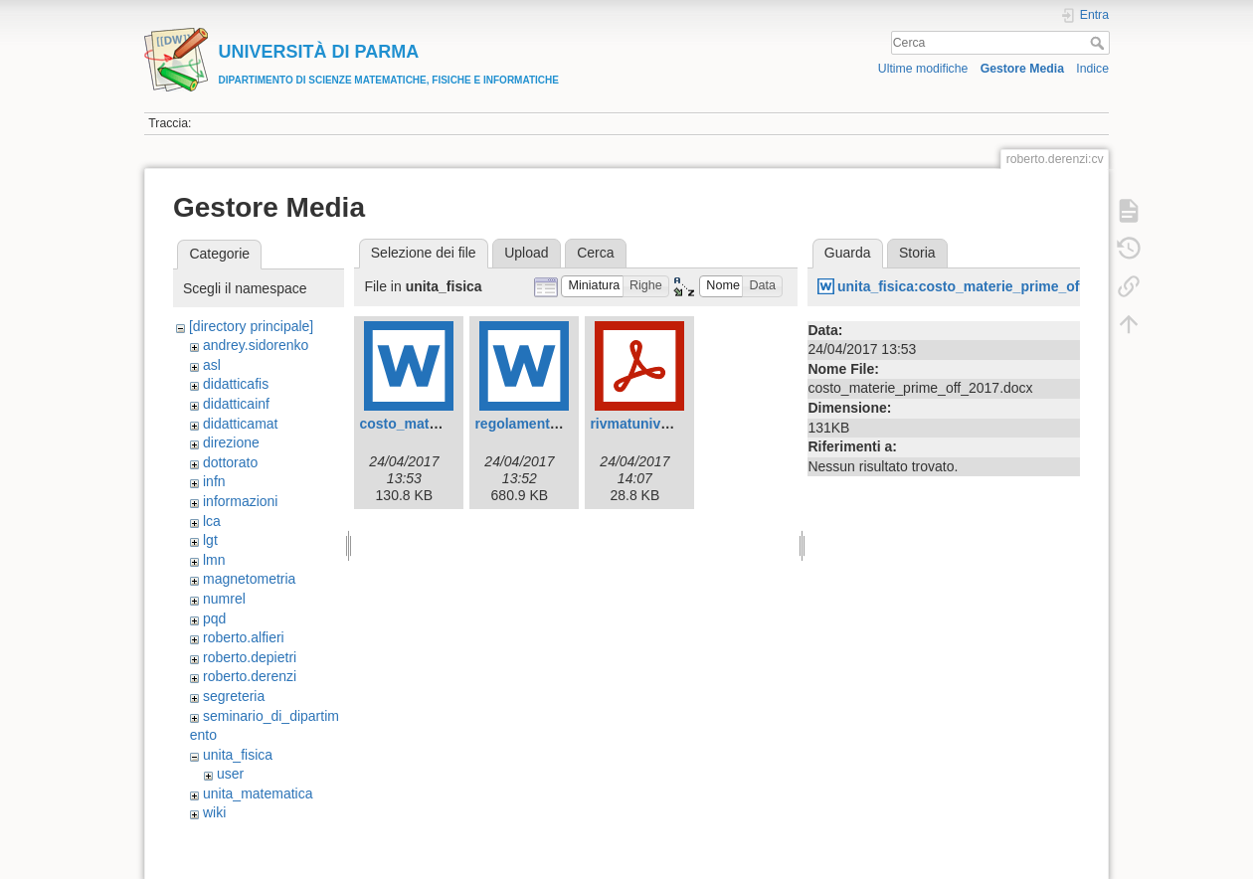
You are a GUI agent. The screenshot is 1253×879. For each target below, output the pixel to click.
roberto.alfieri (243, 637)
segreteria (234, 696)
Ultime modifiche (923, 69)
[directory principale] (251, 326)
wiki (214, 812)
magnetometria (249, 579)
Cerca (1099, 43)
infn (214, 481)
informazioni (240, 501)
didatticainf (236, 404)
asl (212, 365)
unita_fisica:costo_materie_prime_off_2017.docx (998, 286)
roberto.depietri (249, 657)
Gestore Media (1022, 69)
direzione (231, 442)
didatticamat (240, 424)
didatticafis (235, 384)
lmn (214, 560)
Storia (917, 253)
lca (212, 521)
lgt (210, 540)
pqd (214, 618)
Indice (1092, 69)
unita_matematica (258, 793)
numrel (224, 599)
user (230, 774)
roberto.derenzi (249, 676)
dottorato (230, 462)
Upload (526, 253)
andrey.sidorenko (255, 345)
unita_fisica (237, 755)
